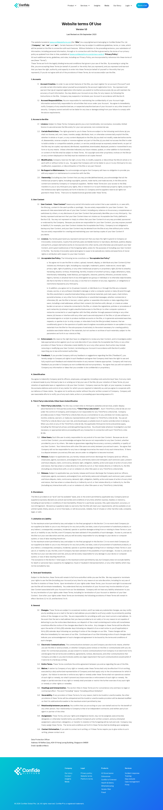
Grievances (105, 776)
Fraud (103, 792)
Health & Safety (107, 783)
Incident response (132, 773)
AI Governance (107, 773)
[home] (21, 6)
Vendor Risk (106, 789)
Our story (68, 773)
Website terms (86, 776)
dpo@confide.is (42, 746)
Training (128, 776)
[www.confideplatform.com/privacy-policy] (87, 54)
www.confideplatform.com (60, 42)
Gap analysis (130, 779)
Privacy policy (86, 773)
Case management (132, 782)
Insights (97, 6)
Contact (68, 776)
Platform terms (87, 779)
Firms (127, 785)
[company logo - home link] (17, 771)
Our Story (117, 6)
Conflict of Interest (108, 780)
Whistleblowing (107, 786)
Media (107, 6)
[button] (72, 6)
